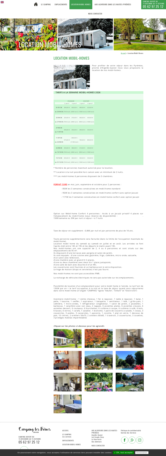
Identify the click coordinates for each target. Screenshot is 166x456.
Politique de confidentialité (131, 431)
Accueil (123, 53)
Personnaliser (141, 453)
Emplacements (61, 5)
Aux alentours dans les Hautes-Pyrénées (113, 5)
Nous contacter (95, 14)
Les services (66, 437)
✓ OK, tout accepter (123, 453)
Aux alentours (97, 442)
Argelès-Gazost (97, 435)
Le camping (46, 5)
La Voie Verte (97, 439)
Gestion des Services (128, 433)
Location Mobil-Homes (81, 5)
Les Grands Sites (98, 437)
